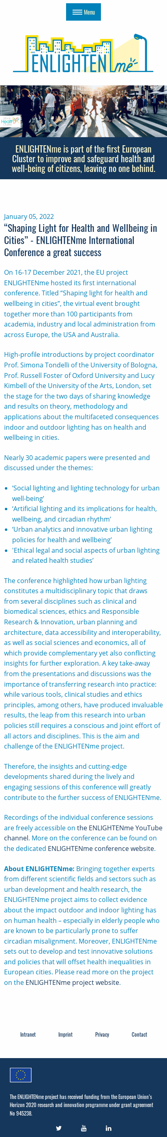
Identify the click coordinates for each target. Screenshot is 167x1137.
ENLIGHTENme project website (72, 982)
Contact (139, 1034)
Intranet (28, 1034)
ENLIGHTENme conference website (101, 848)
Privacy (102, 1034)
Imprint (65, 1034)
